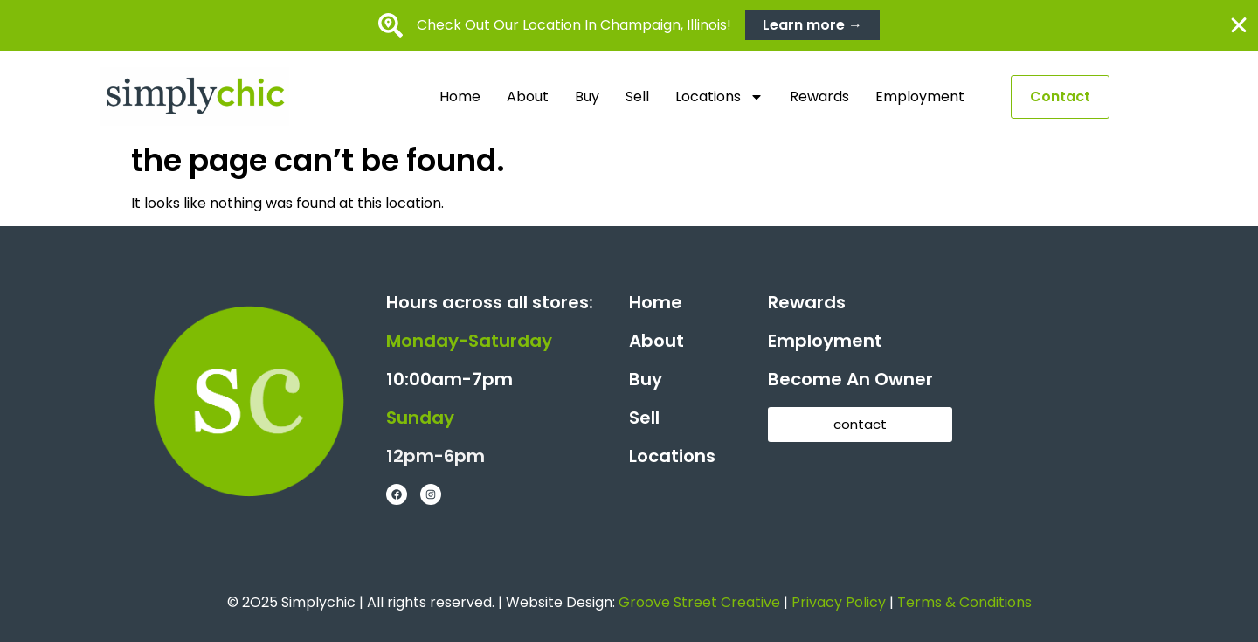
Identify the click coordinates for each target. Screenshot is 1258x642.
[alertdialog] (629, 25)
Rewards (819, 96)
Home (459, 96)
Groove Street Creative (699, 602)
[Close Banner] (1238, 25)
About (528, 96)
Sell (637, 96)
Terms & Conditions (964, 602)
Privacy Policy (838, 602)
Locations (719, 97)
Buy (587, 96)
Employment (919, 96)
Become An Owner (850, 379)
